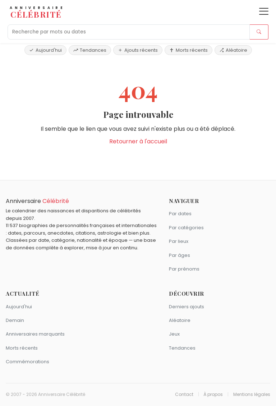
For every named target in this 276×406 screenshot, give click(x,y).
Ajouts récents (138, 50)
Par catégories (186, 228)
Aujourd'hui (45, 50)
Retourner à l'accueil (138, 141)
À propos (213, 394)
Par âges (179, 255)
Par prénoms (184, 269)
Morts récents (188, 50)
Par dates (180, 214)
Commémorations (27, 362)
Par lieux (178, 241)
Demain (15, 320)
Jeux (174, 334)
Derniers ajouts (186, 307)
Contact (184, 394)
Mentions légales (251, 394)
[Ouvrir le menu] (263, 11)
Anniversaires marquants (35, 334)
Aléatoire (233, 50)
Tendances (89, 50)
